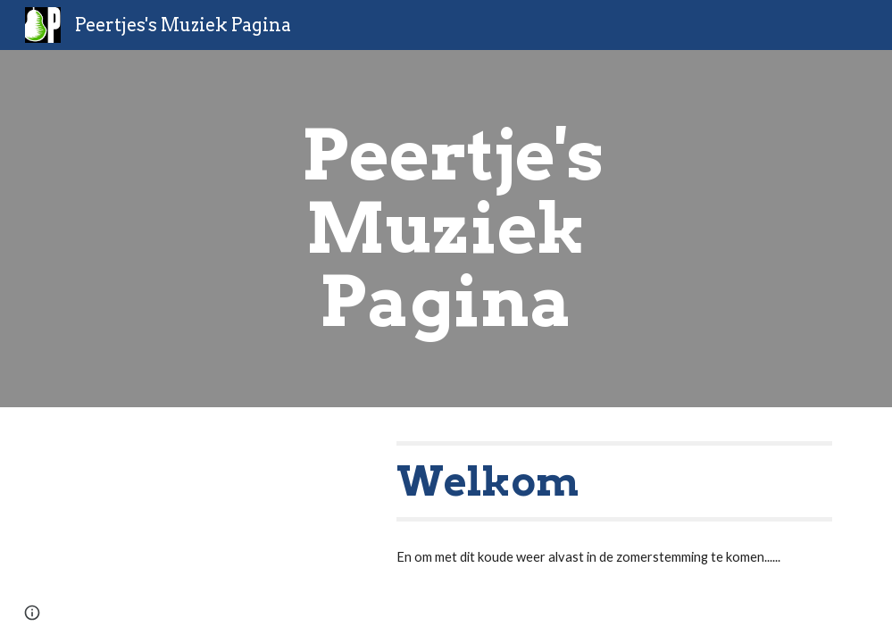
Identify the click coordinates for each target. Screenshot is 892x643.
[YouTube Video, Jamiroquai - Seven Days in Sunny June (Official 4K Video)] (211, 517)
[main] (446, 228)
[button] (32, 612)
